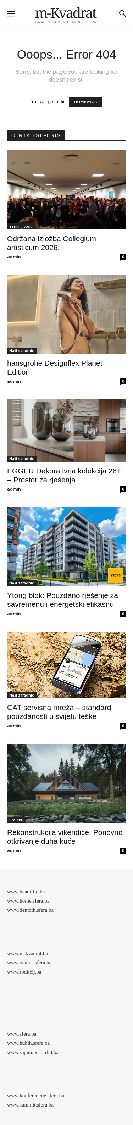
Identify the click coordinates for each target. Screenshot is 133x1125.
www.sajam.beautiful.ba (33, 1052)
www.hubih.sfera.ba (28, 1043)
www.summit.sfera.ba (30, 1105)
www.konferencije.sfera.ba (35, 1095)
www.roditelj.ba (24, 972)
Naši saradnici (22, 350)
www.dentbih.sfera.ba (30, 910)
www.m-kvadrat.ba (27, 953)
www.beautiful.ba (26, 891)
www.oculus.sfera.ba (29, 962)
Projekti (16, 820)
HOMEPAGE (85, 102)
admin (14, 256)
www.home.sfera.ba (28, 901)
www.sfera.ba (21, 1034)
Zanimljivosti (21, 226)
